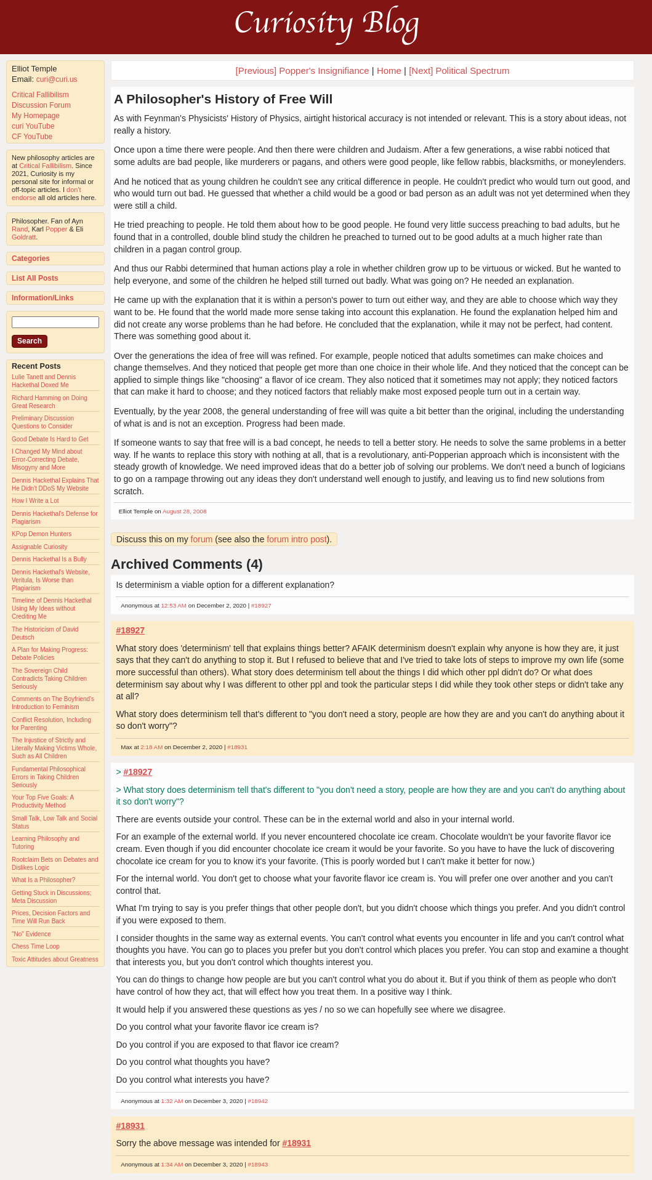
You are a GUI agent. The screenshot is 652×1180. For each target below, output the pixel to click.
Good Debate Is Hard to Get (50, 439)
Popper (56, 229)
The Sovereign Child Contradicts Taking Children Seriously (49, 678)
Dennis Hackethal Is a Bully (49, 559)
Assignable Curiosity (40, 547)
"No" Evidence (31, 934)
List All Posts (35, 278)
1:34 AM (172, 1164)
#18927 (261, 605)
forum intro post (296, 539)
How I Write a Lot (35, 500)
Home (389, 70)
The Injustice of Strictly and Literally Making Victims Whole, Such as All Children (54, 748)
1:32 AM (172, 1101)
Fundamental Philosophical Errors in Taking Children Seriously (49, 777)
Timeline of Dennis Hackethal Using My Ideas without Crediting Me (52, 608)
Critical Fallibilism (40, 94)
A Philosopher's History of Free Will (223, 99)
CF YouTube (32, 136)
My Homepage (36, 115)
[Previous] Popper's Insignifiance (302, 70)
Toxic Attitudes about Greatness (55, 959)
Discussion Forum (41, 105)
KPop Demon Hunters (41, 534)
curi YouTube (33, 126)
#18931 (237, 747)
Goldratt (24, 237)
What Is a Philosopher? (43, 880)
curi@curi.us (57, 79)
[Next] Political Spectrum (459, 70)
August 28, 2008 (184, 511)
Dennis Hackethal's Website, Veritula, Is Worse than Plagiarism (51, 580)
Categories (31, 258)
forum (202, 539)
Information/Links (43, 298)
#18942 (258, 1101)
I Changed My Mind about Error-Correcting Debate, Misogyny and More (47, 459)
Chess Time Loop (36, 946)
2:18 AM (151, 747)
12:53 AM (174, 605)
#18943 (258, 1164)
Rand (20, 229)
